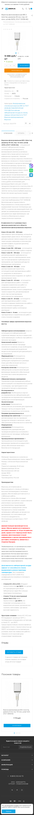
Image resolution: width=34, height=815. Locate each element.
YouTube (22, 788)
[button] (16, 53)
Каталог (5, 755)
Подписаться (25, 747)
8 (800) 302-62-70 (16, 776)
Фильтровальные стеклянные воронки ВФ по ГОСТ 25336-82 (16, 106)
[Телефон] (23, 9)
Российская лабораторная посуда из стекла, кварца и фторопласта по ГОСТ (16, 113)
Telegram (17, 788)
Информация (7, 765)
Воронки (7, 119)
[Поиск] (26, 9)
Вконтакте (12, 788)
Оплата (21, 133)
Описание (8, 133)
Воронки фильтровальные (13, 117)
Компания (5, 760)
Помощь (5, 769)
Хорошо (8, 811)
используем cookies (12, 805)
